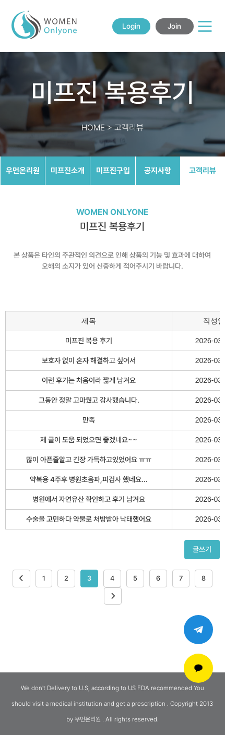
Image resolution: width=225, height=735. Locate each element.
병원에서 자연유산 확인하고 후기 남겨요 (88, 499)
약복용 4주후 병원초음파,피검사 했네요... (89, 479)
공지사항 (157, 170)
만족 (88, 420)
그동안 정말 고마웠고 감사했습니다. (89, 400)
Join (174, 26)
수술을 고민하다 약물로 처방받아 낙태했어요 (88, 519)
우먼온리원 (23, 170)
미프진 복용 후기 (88, 340)
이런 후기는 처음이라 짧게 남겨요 (89, 380)
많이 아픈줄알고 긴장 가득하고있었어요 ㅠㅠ (88, 459)
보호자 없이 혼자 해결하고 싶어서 (89, 360)
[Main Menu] (205, 26)
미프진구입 (113, 170)
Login (131, 26)
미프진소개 (68, 170)
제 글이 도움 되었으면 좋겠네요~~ (88, 440)
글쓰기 (202, 549)
